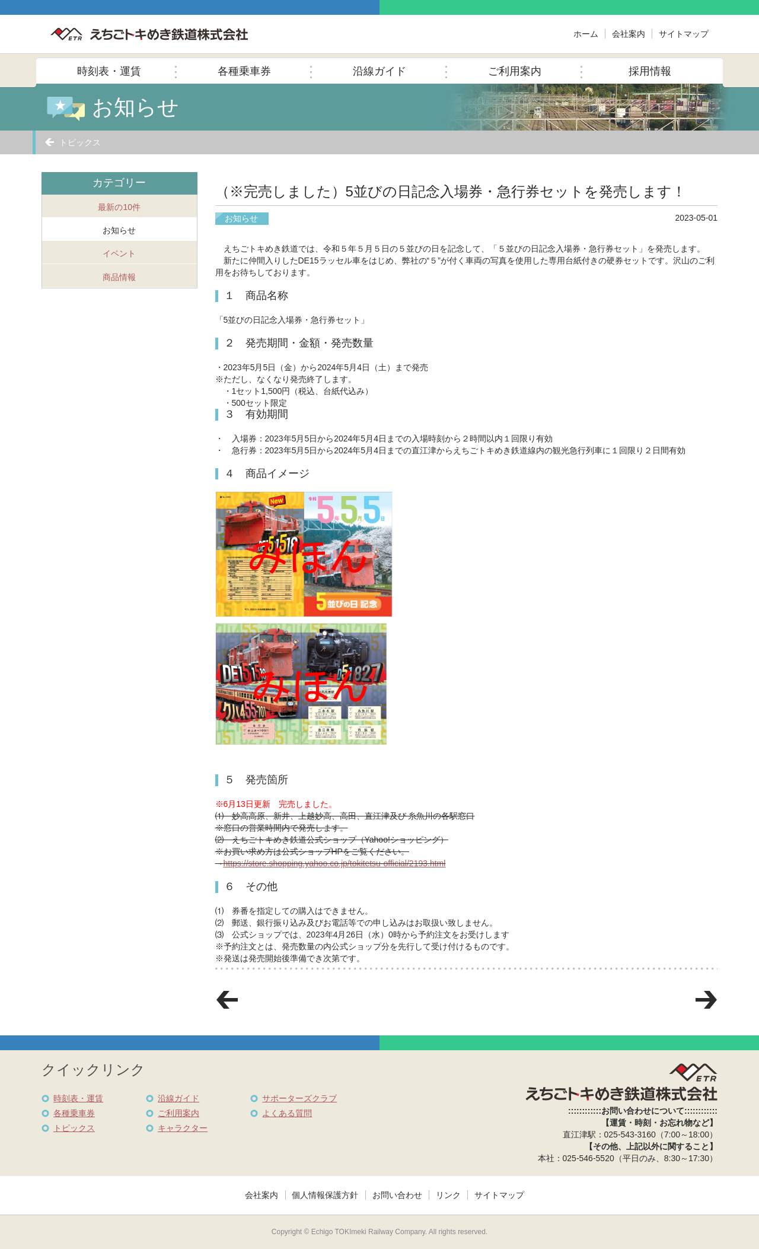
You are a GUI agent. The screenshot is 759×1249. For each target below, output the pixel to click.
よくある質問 (287, 1113)
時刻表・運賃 (109, 71)
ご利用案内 (514, 71)
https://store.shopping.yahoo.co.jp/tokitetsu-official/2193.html (335, 863)
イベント (119, 253)
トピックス (80, 142)
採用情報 (650, 71)
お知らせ (119, 230)
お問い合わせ (397, 1195)
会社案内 (628, 34)
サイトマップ (684, 34)
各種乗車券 (244, 71)
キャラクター (183, 1128)
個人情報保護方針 (325, 1195)
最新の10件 (119, 207)
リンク (448, 1195)
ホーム (585, 34)
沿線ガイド (379, 71)
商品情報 (119, 277)
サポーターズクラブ (299, 1098)
